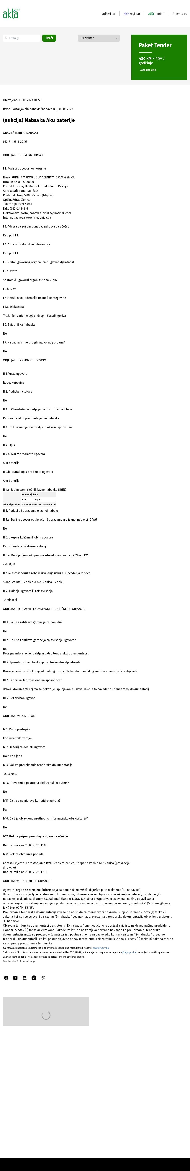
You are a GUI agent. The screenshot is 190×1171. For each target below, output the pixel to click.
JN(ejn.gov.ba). (129, 952)
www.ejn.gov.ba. (101, 948)
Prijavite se (180, 13)
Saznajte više (148, 70)
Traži (49, 38)
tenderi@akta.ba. (76, 957)
